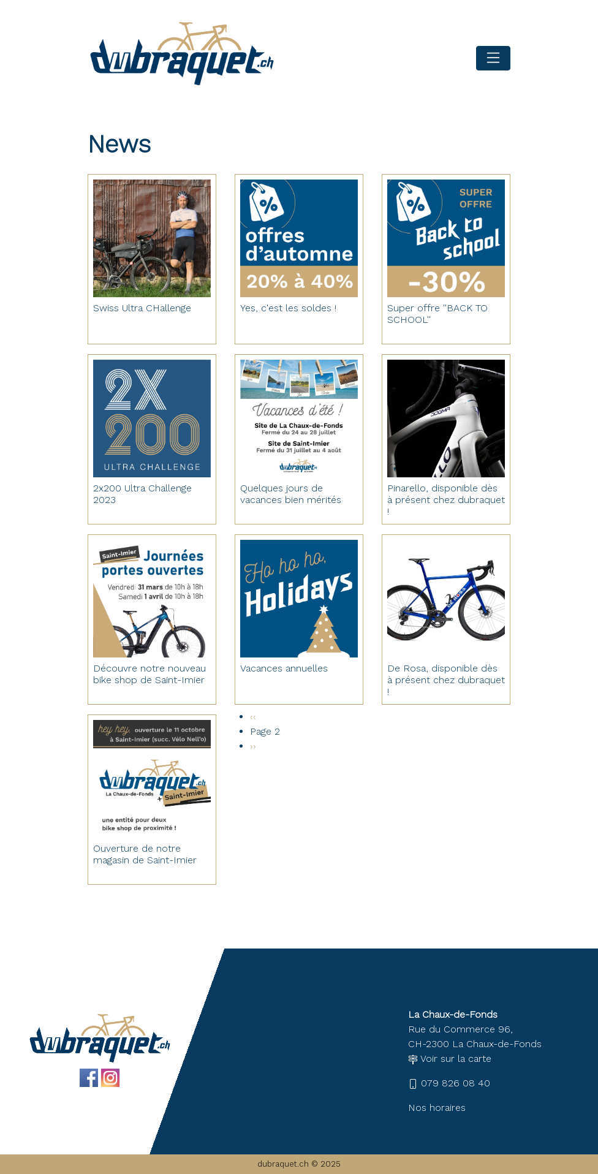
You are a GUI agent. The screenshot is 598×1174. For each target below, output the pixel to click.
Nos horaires (437, 1107)
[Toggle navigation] (493, 58)
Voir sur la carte (449, 1058)
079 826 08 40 (449, 1083)
